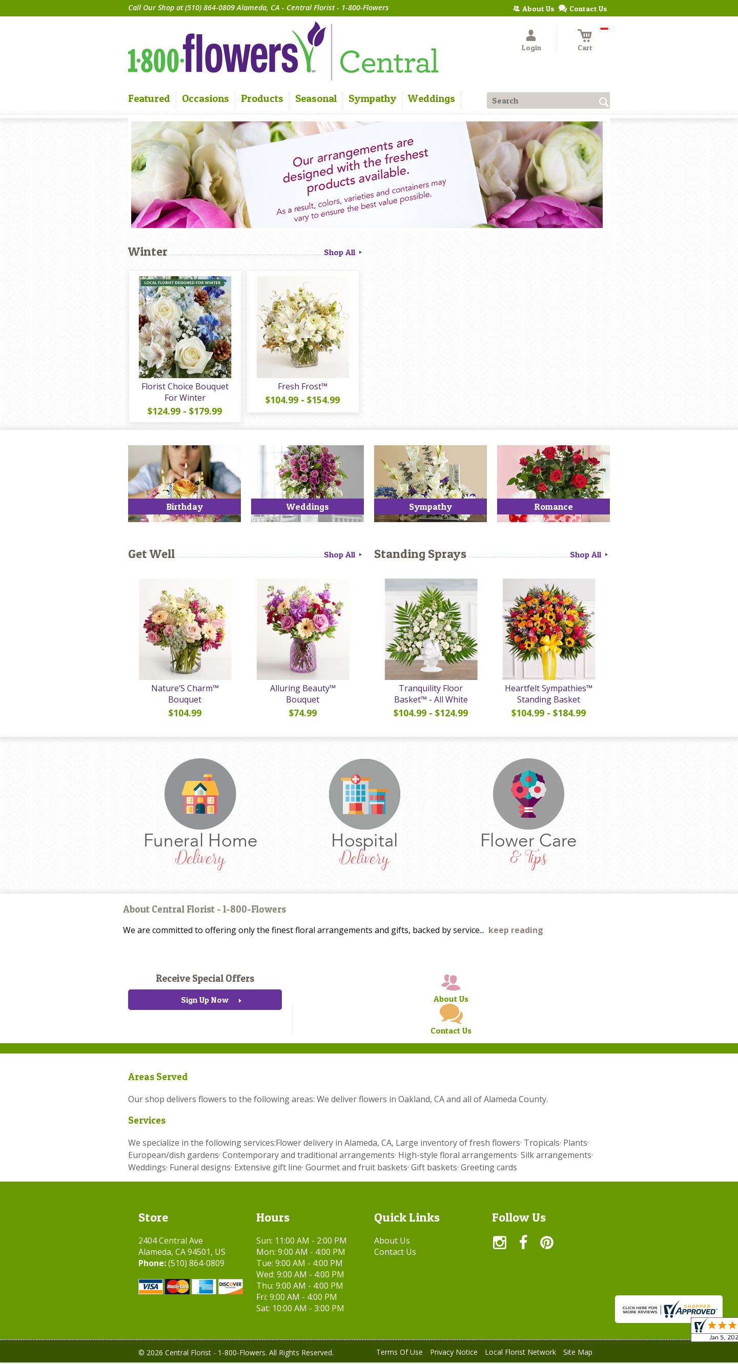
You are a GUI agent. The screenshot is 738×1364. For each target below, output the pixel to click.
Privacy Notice (454, 1353)
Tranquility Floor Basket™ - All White (430, 695)
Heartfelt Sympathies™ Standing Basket (548, 695)
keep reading (515, 932)
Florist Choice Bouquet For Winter (184, 392)
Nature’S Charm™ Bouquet (184, 695)
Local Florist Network (520, 1353)
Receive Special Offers (205, 980)
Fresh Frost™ (302, 386)
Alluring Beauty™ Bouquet (302, 695)
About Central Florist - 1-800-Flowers (204, 911)
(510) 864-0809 (196, 1264)
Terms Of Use (399, 1353)
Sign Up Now (205, 1002)
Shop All (344, 252)
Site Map (577, 1353)
